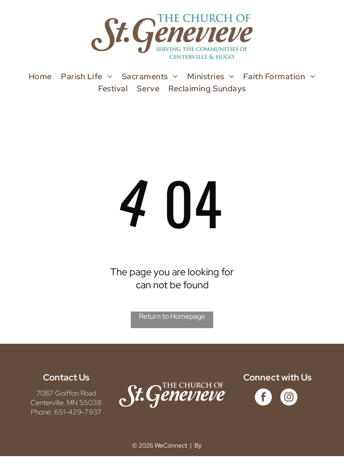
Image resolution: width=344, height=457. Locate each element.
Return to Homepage (172, 316)
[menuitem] (40, 76)
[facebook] (263, 398)
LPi (207, 445)
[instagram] (288, 398)
